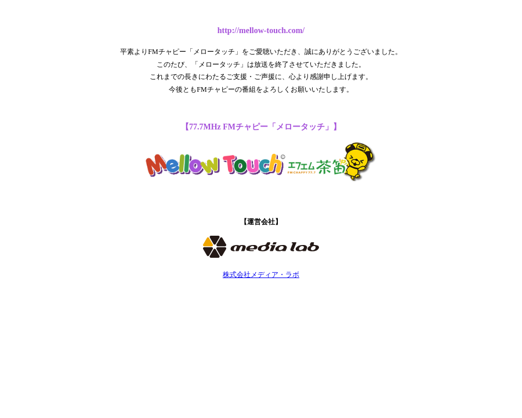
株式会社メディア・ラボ (261, 275)
